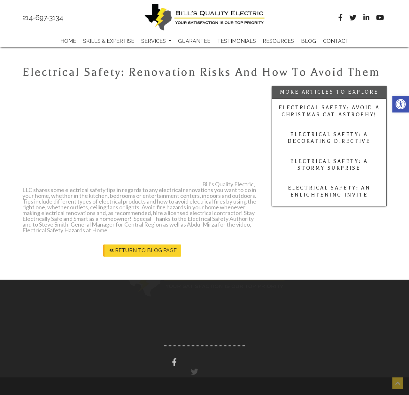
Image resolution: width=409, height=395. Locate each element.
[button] (400, 104)
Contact (336, 41)
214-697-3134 (42, 17)
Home (68, 41)
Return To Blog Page (143, 250)
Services (156, 41)
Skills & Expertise (108, 41)
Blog (308, 41)
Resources (278, 41)
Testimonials (236, 41)
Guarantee (194, 41)
